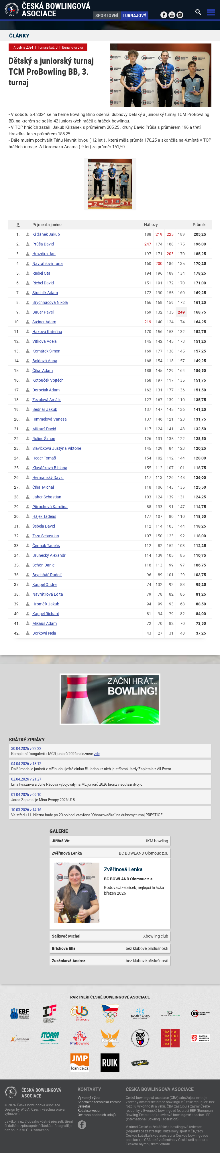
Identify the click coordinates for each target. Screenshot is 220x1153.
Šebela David (43, 526)
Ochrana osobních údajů (97, 1114)
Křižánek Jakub (46, 234)
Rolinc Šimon (43, 438)
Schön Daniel (43, 565)
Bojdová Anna (44, 360)
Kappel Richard (45, 613)
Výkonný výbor (89, 1097)
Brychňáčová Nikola (50, 302)
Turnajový (134, 15)
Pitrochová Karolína (50, 506)
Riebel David (43, 283)
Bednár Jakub (44, 409)
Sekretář (84, 1106)
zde (97, 753)
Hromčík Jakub (45, 604)
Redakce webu (89, 1110)
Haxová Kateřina (47, 331)
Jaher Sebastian (46, 497)
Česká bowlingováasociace (41, 1093)
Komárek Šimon (46, 351)
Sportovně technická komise (99, 1101)
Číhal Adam (42, 370)
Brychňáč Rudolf (47, 574)
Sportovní (106, 15)
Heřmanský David (48, 477)
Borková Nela (44, 633)
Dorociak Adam (46, 390)
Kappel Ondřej (44, 584)
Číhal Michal (43, 487)
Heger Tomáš (44, 458)
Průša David (43, 244)
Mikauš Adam (44, 623)
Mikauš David (44, 428)
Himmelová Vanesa (49, 419)
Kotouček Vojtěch (48, 380)
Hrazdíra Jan (44, 253)
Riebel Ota (41, 273)
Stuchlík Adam (45, 292)
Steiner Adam (44, 321)
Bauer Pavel (43, 312)
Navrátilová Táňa (47, 263)
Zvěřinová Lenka (123, 869)
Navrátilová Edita (47, 594)
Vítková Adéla (44, 341)
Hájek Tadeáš (44, 516)
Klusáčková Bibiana (49, 467)
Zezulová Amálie (46, 399)
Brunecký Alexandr (49, 555)
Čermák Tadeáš (46, 545)
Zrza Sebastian (45, 535)
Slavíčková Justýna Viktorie (56, 448)
